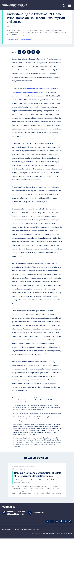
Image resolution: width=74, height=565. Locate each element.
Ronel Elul (19, 126)
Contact (36, 555)
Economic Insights (26, 66)
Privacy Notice (7, 555)
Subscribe (28, 555)
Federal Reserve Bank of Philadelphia (15, 5)
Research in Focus (13, 66)
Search (63, 5)
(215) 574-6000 (39, 539)
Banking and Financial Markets (23, 493)
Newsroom (19, 555)
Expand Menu (69, 5)
